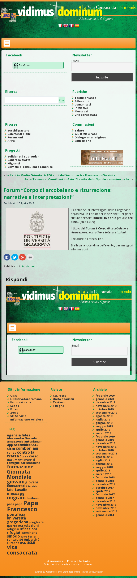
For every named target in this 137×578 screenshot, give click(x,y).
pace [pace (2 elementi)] (10, 504)
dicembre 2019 (105, 402)
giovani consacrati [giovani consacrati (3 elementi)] (22, 484)
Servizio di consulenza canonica (30, 167)
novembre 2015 (105, 508)
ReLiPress (59, 395)
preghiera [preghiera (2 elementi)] (36, 522)
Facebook (14, 55)
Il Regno (58, 406)
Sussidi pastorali (19, 130)
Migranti (14, 163)
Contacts (84, 560)
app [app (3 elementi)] (10, 444)
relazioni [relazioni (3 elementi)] (31, 525)
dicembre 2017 (105, 484)
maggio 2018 (104, 467)
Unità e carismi (63, 399)
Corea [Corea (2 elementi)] (24, 456)
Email (75, 61)
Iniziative (81, 108)
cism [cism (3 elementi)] (11, 448)
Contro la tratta (19, 160)
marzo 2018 (103, 474)
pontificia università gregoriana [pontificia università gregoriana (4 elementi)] (17, 518)
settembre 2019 (106, 412)
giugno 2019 (103, 423)
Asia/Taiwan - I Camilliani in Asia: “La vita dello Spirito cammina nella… (78, 179)
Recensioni (15, 137)
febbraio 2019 (105, 436)
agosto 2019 (103, 416)
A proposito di (55, 560)
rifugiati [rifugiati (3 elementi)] (14, 532)
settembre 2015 (106, 511)
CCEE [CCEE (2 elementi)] (34, 445)
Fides (14, 409)
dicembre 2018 (105, 443)
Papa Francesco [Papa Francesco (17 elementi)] (22, 506)
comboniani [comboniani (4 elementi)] (27, 448)
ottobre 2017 (104, 487)
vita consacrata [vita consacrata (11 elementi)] (22, 549)
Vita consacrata (86, 115)
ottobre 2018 (104, 450)
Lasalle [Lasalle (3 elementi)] (21, 489)
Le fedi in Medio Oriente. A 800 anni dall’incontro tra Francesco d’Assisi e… (62, 175)
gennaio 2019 (104, 440)
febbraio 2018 (105, 477)
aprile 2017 (102, 491)
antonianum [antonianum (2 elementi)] (33, 441)
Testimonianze (85, 98)
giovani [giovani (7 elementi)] (16, 481)
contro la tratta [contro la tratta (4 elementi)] (20, 453)
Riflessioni (82, 101)
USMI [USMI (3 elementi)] (31, 542)
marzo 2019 (103, 433)
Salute (79, 130)
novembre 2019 (105, 406)
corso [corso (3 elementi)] (33, 456)
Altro (11, 141)
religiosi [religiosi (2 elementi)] (13, 529)
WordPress (51, 572)
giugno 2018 (103, 464)
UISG (13, 395)
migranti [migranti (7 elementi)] (17, 497)
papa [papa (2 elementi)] (18, 504)
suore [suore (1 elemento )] (24, 536)
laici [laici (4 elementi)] (10, 489)
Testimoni (60, 402)
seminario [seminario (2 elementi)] (29, 533)
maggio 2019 (104, 426)
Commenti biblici (19, 134)
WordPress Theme (71, 572)
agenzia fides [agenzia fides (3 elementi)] (18, 435)
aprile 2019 (102, 429)
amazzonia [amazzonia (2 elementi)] (15, 441)
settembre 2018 (106, 453)
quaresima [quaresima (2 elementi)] (15, 526)
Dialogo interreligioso (90, 137)
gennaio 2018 (104, 481)
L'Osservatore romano (26, 399)
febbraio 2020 (105, 395)
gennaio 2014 (104, 515)
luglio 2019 (102, 419)
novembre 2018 (105, 447)
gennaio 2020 (104, 399)
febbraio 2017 (105, 494)
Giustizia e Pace (86, 134)
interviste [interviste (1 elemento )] (31, 486)
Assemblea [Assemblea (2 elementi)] (22, 445)
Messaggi (81, 111)
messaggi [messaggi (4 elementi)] (16, 493)
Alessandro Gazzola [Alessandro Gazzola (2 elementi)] (22, 438)
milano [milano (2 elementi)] (33, 498)
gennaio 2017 (104, 498)
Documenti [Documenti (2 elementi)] (15, 460)
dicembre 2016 (105, 501)
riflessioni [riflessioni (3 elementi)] (28, 528)
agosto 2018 (103, 457)
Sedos (14, 406)
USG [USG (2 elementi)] (23, 543)
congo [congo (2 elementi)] (11, 452)
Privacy (71, 560)
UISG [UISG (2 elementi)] (19, 540)
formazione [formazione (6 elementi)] (20, 466)
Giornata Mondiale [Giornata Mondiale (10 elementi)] (19, 474)
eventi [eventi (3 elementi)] (29, 459)
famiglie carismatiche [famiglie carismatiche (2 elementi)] (23, 463)
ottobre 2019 (104, 409)
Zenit (14, 412)
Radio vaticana (20, 402)
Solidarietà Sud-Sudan (23, 156)
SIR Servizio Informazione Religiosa (26, 417)
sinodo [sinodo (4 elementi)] (13, 536)
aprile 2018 (102, 470)
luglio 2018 (102, 460)
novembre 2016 (105, 504)
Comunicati (83, 104)
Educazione (83, 141)
